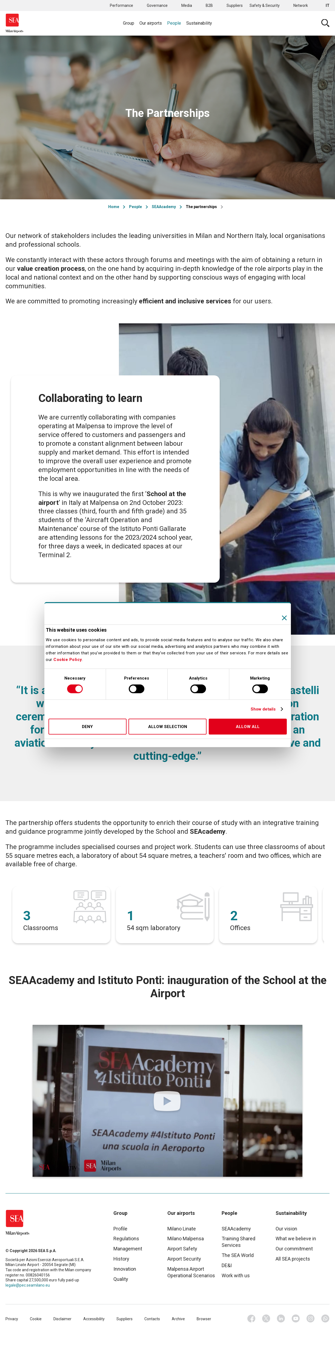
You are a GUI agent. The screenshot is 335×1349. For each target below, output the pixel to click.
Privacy (11, 1319)
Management (127, 1249)
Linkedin (281, 1319)
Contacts (152, 1319)
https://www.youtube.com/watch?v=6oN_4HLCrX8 (168, 1101)
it (328, 5)
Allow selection (167, 726)
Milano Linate (181, 1229)
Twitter (266, 1319)
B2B (209, 5)
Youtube (296, 1319)
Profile (120, 1229)
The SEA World (238, 1255)
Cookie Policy (67, 659)
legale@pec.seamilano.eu (27, 1285)
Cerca (325, 23)
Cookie (36, 1319)
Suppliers (235, 5)
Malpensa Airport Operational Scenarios (191, 1272)
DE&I (227, 1265)
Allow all (248, 726)
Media (186, 5)
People (174, 23)
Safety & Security (265, 5)
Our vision (286, 1229)
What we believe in (296, 1238)
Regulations (126, 1238)
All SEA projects (293, 1259)
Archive (178, 1319)
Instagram (311, 1319)
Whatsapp (325, 1319)
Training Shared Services (238, 1242)
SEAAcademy (164, 207)
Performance (121, 5)
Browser (204, 1319)
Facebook (251, 1319)
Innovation (124, 1269)
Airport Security (184, 1259)
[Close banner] (284, 617)
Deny (87, 726)
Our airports (150, 23)
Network (300, 5)
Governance (157, 5)
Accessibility (94, 1319)
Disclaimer (62, 1319)
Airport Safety (182, 1249)
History (121, 1259)
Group (128, 23)
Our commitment (294, 1249)
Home (113, 207)
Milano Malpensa (185, 1238)
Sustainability (199, 23)
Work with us (236, 1275)
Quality (120, 1279)
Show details (263, 709)
